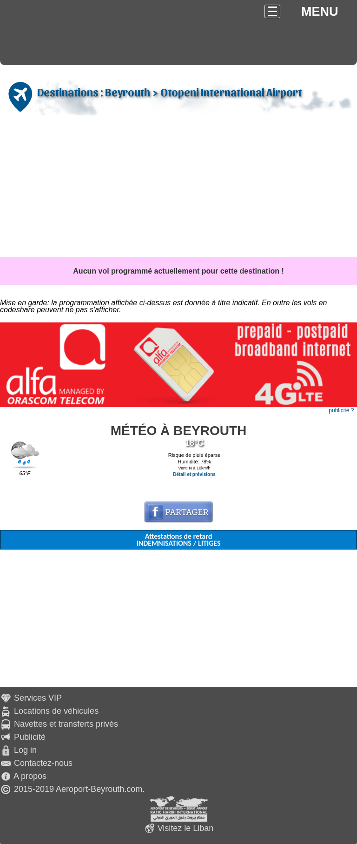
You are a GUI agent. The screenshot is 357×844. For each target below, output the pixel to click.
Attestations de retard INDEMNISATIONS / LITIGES (178, 540)
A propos (29, 776)
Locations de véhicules (56, 711)
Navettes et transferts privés (66, 724)
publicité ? (341, 410)
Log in (25, 750)
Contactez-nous (43, 763)
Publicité (30, 737)
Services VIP (38, 698)
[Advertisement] (178, 187)
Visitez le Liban (186, 828)
